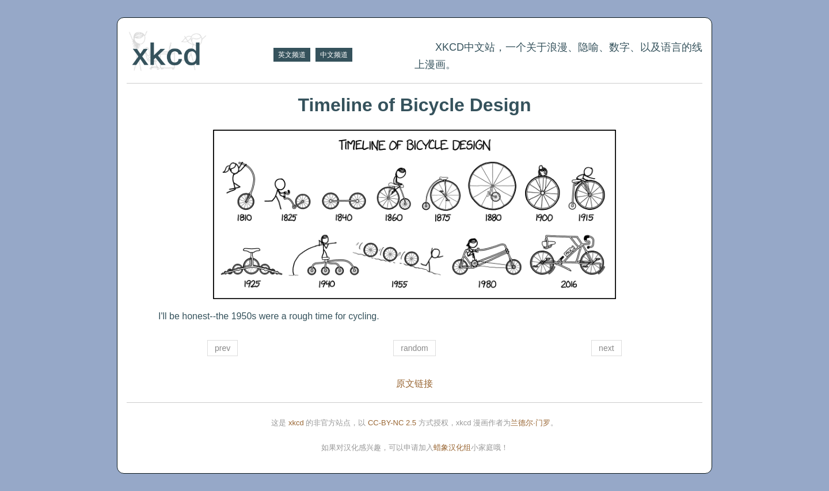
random (414, 348)
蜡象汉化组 (452, 447)
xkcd (296, 422)
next (606, 348)
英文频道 (292, 55)
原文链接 (414, 383)
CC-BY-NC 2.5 (392, 422)
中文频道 (334, 55)
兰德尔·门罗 (530, 422)
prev (222, 348)
